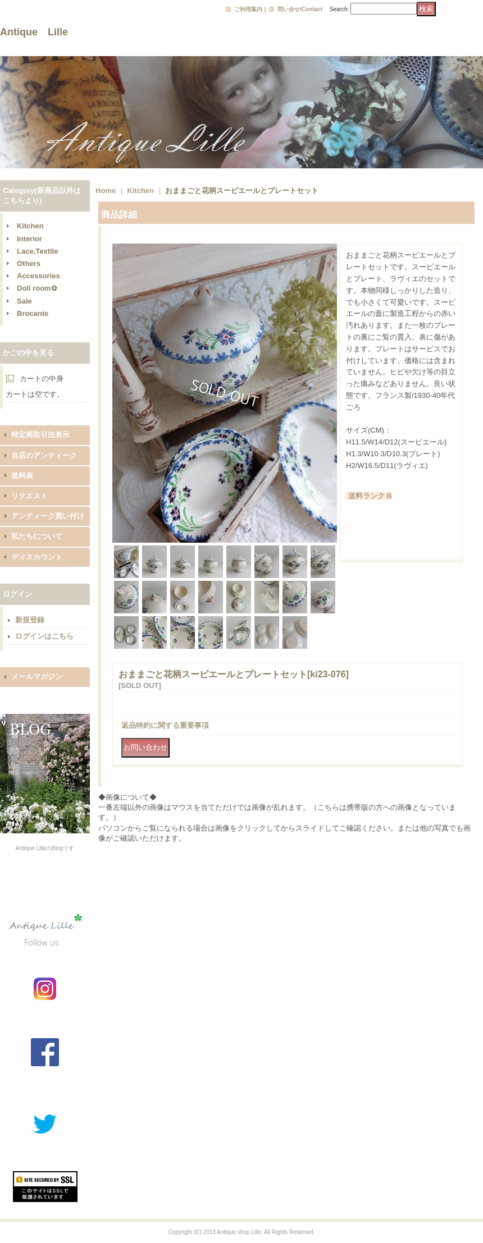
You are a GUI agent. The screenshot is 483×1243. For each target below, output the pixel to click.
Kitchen (30, 226)
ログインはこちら (44, 636)
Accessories (38, 276)
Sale (24, 301)
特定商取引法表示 (40, 434)
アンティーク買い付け (47, 516)
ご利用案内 (248, 9)
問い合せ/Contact (299, 9)
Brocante (32, 313)
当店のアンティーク (44, 455)
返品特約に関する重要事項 (165, 725)
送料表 (22, 475)
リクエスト (29, 496)
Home (105, 190)
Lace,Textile (37, 251)
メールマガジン (36, 676)
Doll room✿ (37, 288)
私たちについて (36, 536)
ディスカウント (36, 557)
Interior (29, 239)
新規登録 (29, 620)
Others (28, 263)
